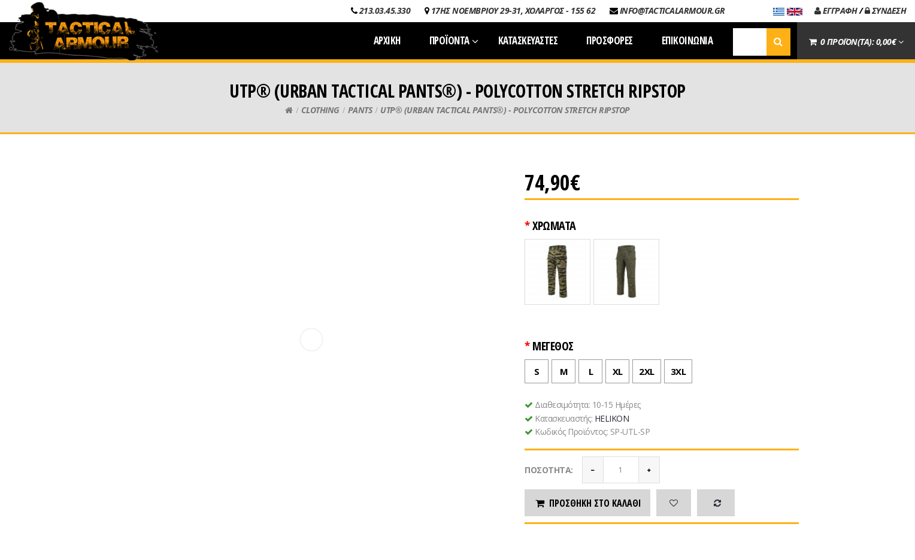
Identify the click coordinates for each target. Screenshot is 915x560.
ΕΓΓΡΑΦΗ (836, 10)
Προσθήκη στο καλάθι (587, 503)
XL (614, 368)
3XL (675, 368)
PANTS (360, 110)
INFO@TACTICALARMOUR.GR (672, 10)
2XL (644, 368)
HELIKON (612, 418)
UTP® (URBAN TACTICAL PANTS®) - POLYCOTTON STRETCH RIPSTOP (505, 110)
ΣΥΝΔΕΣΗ (886, 10)
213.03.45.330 (385, 10)
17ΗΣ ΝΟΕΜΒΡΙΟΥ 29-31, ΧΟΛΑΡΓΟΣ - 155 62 (513, 10)
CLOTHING (320, 110)
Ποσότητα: (549, 470)
